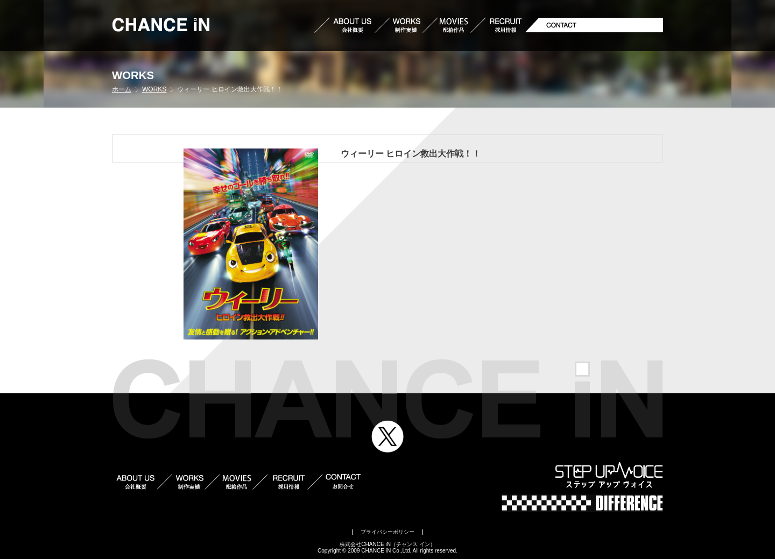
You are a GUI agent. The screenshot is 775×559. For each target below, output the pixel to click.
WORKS (154, 89)
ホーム (121, 89)
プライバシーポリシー (387, 532)
